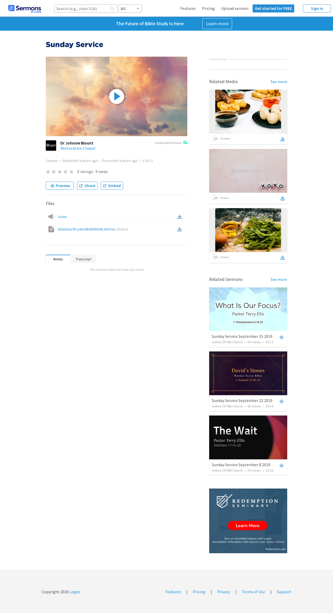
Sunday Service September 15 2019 (242, 336)
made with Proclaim (171, 143)
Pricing (208, 8)
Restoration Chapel (77, 148)
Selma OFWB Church (227, 342)
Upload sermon (234, 8)
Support (284, 591)
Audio (62, 216)
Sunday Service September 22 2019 (242, 400)
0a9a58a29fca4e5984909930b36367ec (93, 229)
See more (279, 81)
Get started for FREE (273, 8)
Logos (74, 591)
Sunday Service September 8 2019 (241, 464)
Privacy (223, 591)
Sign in (317, 8)
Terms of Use (253, 591)
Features (188, 8)
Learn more (217, 24)
